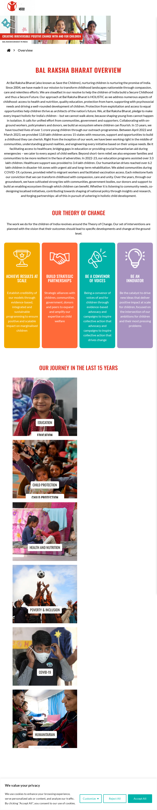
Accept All (140, 798)
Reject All (115, 798)
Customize (89, 798)
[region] (78, 794)
